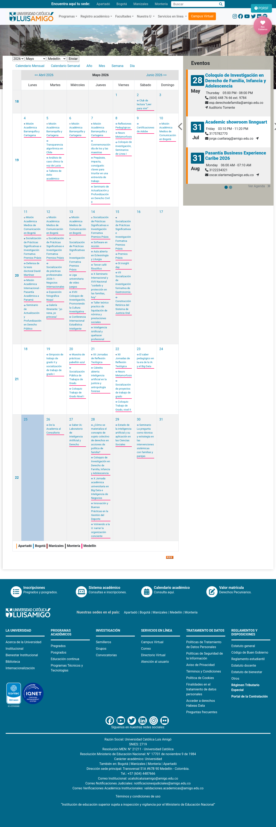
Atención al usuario (155, 662)
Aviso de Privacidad (200, 665)
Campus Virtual (202, 16)
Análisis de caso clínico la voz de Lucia (54, 161)
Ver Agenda (259, 186)
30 (139, 419)
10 (161, 118)
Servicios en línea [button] (171, 16)
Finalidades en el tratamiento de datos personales (201, 689)
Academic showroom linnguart (236, 122)
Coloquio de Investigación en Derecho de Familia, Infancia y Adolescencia (100, 465)
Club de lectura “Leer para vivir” (144, 104)
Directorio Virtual (153, 655)
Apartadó (103, 4)
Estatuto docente (243, 665)
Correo (146, 649)
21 (17, 379)
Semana (117, 66)
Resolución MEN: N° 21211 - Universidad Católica (138, 749)
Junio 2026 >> (156, 75)
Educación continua (65, 659)
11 (25, 212)
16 (139, 212)
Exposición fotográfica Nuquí (54, 295)
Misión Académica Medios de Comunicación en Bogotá (167, 131)
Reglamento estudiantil (248, 659)
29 (117, 419)
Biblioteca (13, 662)
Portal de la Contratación (249, 696)
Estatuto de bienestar (246, 672)
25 (25, 419)
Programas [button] (67, 16)
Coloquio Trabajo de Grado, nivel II (123, 405)
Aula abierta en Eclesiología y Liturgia (100, 255)
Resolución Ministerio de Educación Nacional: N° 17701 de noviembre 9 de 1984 (138, 754)
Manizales (140, 4)
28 (93, 419)
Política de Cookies (200, 678)
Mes (102, 66)
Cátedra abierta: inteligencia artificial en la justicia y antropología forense (99, 379)
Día (132, 66)
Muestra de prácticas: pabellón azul (77, 358)
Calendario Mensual (30, 66)
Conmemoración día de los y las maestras (100, 148)
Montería (161, 4)
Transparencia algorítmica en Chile (54, 148)
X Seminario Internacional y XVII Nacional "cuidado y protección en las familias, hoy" (99, 285)
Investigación (108, 630)
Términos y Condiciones (203, 671)
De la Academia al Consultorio (53, 428)
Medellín (176, 612)
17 (161, 212)
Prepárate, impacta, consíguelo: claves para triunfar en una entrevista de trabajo (99, 169)
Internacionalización (20, 668)
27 (71, 419)
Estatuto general (243, 646)
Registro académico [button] (95, 16)
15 (117, 212)
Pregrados (58, 646)
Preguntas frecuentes (201, 712)
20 (17, 275)
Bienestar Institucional (22, 655)
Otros (235, 678)
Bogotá (122, 4)
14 (93, 212)
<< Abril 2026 (44, 75)
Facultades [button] (123, 16)
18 (17, 101)
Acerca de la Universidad (23, 642)
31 (161, 419)
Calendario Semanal (65, 66)
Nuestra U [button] (144, 16)
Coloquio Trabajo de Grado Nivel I (76, 392)
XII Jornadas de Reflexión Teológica (99, 358)
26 (48, 419)
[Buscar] (221, 4)
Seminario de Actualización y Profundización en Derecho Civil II (100, 194)
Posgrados (58, 652)
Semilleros (103, 642)
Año (89, 66)
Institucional (14, 649)
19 (17, 160)
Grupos (101, 649)
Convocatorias (106, 655)
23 (139, 349)
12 (48, 212)
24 (161, 349)
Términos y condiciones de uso (137, 796)
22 (117, 349)
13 (71, 212)
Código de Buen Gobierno (249, 652)
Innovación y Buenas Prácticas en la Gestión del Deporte (99, 511)
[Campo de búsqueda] (194, 4)
